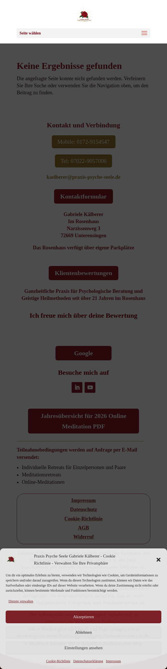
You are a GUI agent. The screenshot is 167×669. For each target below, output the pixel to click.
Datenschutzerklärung (88, 661)
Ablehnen (83, 632)
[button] (158, 560)
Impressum (113, 661)
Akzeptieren (83, 616)
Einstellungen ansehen (84, 648)
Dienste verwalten (20, 601)
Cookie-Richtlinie (58, 661)
